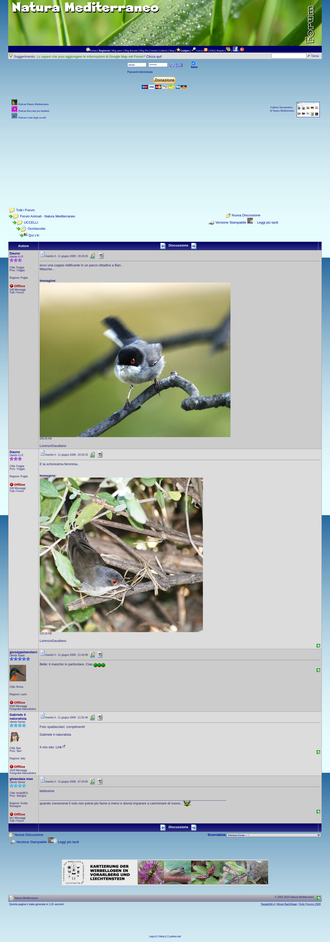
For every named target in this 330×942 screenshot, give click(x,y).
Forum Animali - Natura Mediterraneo (47, 216)
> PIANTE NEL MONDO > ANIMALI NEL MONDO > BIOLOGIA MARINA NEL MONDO (274, 835)
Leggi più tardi (267, 222)
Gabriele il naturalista (18, 716)
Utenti (154, 50)
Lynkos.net (175, 936)
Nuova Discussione (246, 215)
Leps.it (152, 936)
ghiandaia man (21, 779)
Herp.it (162, 936)
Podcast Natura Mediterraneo (33, 104)
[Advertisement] (165, 156)
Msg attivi (117, 50)
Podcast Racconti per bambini (33, 110)
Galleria (163, 50)
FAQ (212, 50)
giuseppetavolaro (23, 652)
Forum (93, 50)
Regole (220, 50)
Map (171, 50)
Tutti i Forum (25, 210)
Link (61, 747)
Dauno (15, 253)
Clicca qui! (154, 56)
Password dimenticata (140, 72)
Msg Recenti (131, 50)
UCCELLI (31, 222)
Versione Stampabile (231, 222)
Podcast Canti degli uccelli (32, 117)
